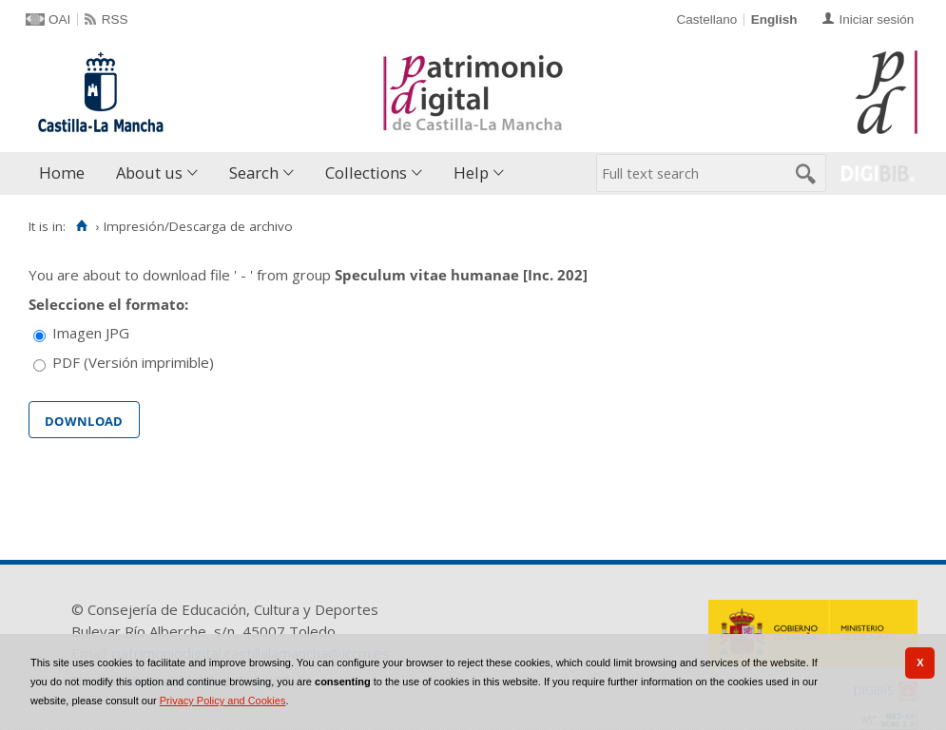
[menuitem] (66, 173)
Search (254, 172)
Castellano (706, 19)
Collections (366, 172)
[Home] (81, 226)
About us (149, 172)
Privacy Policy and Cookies (223, 700)
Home (62, 172)
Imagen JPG (90, 332)
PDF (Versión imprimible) (133, 362)
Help (471, 172)
